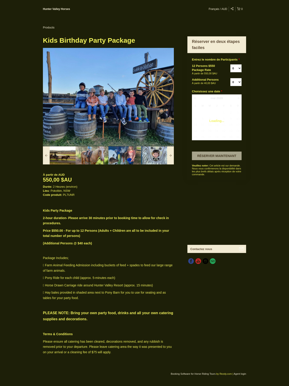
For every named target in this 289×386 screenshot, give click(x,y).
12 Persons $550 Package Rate (205, 69)
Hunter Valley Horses (56, 9)
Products (48, 27)
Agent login (240, 373)
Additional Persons (205, 81)
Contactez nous (201, 249)
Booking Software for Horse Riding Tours (193, 373)
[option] (59, 155)
